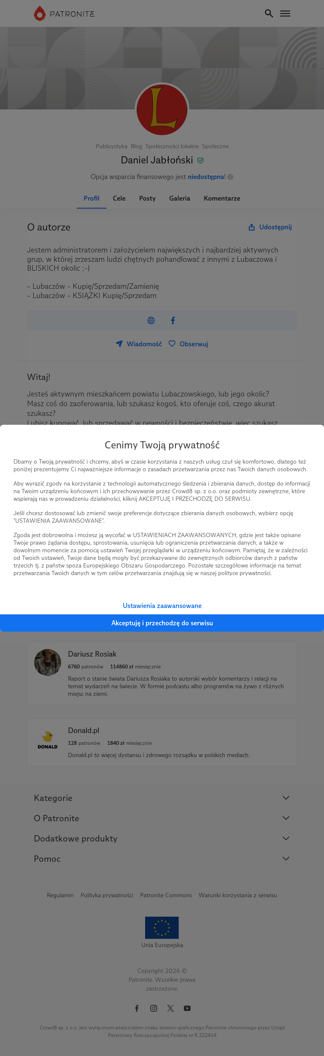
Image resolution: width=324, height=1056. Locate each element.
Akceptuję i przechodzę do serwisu (162, 623)
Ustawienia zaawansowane (162, 605)
